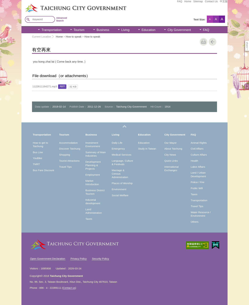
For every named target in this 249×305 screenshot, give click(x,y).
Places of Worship (122, 183)
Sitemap (172, 3)
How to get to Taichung (40, 144)
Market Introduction (92, 182)
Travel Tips (65, 166)
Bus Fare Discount (43, 170)
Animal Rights (199, 142)
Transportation (51, 30)
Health (194, 160)
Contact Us (185, 3)
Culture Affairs (199, 154)
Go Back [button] (212, 42)
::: (22, 4)
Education (148, 30)
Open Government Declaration (47, 258)
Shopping (64, 154)
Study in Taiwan (147, 148)
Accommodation (68, 142)
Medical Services (121, 154)
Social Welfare (120, 195)
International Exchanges (171, 168)
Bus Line (38, 152)
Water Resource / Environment (201, 214)
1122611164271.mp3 (44, 86)
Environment (119, 189)
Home (161, 3)
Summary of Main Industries (95, 154)
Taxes (88, 218)
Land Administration (93, 211)
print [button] (203, 42)
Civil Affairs (197, 148)
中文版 (198, 3)
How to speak (73, 36)
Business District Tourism (95, 192)
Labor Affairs (198, 166)
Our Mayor (170, 142)
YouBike (37, 158)
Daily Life (117, 142)
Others (195, 221)
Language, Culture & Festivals (122, 162)
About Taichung (173, 148)
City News (170, 154)
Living (125, 30)
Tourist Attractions (69, 160)
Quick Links (171, 160)
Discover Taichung (69, 148)
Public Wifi (197, 188)
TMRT (36, 164)
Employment (92, 174)
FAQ (153, 3)
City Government (179, 30)
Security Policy (100, 258)
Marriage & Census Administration (120, 174)
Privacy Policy (79, 258)
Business (103, 30)
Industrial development (92, 201)
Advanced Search (61, 19)
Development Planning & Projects (93, 165)
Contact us (69, 287)
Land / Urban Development (198, 174)
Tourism (79, 30)
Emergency (118, 148)
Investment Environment (92, 144)
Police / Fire (197, 182)
